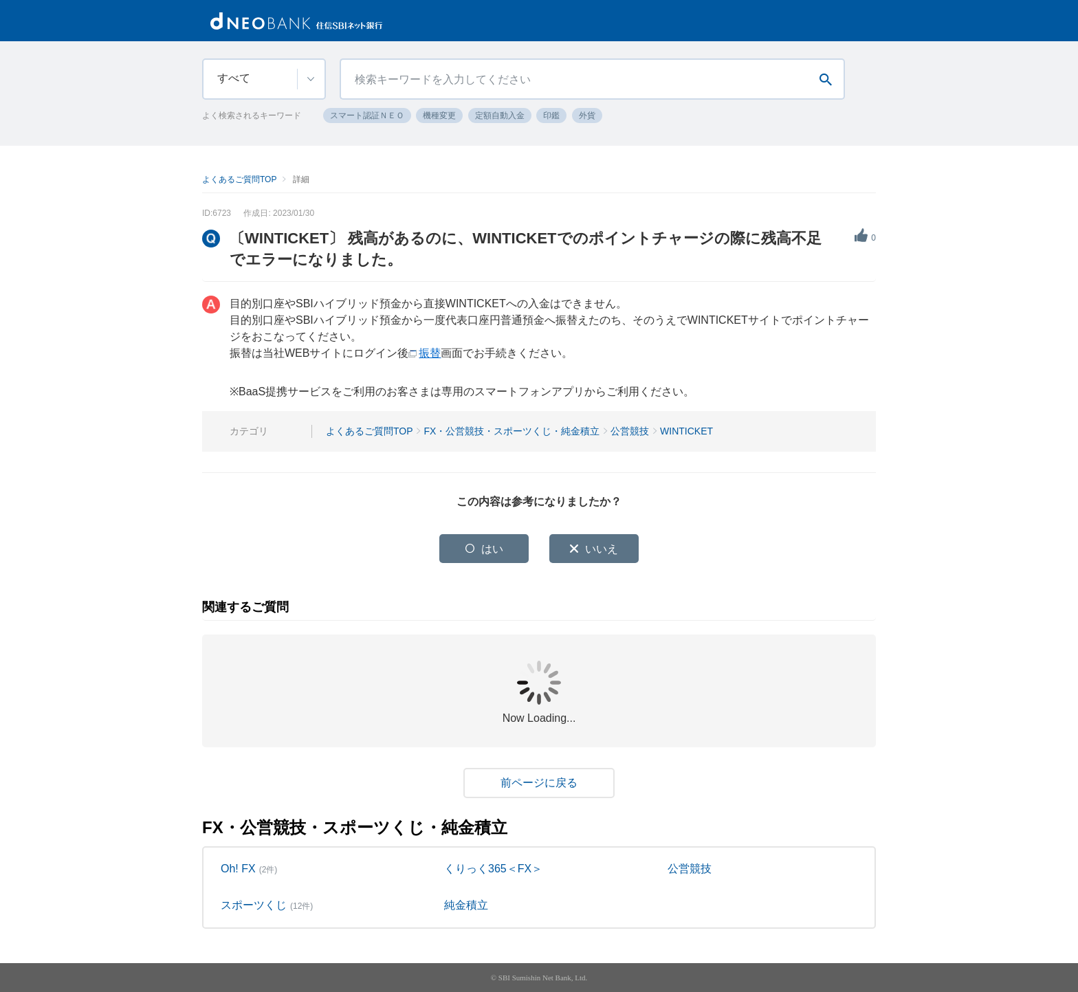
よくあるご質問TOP (239, 179)
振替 (430, 353)
